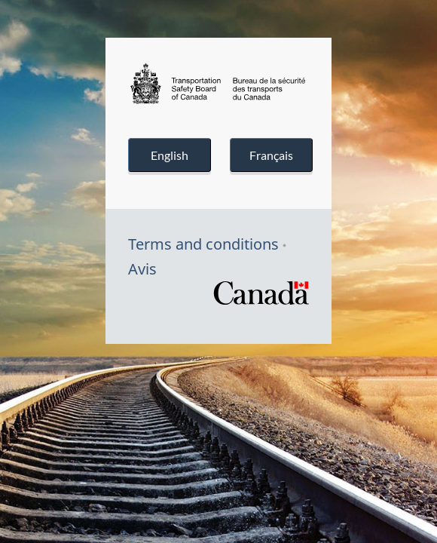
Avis (142, 269)
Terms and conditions (203, 244)
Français (271, 155)
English (169, 155)
